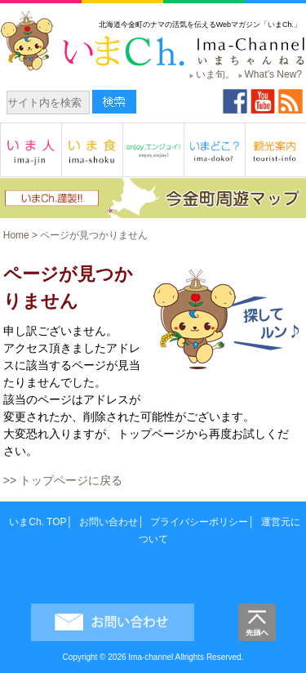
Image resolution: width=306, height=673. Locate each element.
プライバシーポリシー (199, 522)
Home (16, 235)
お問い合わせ (108, 522)
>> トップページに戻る (62, 480)
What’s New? (273, 74)
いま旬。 (215, 74)
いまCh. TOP (37, 522)
